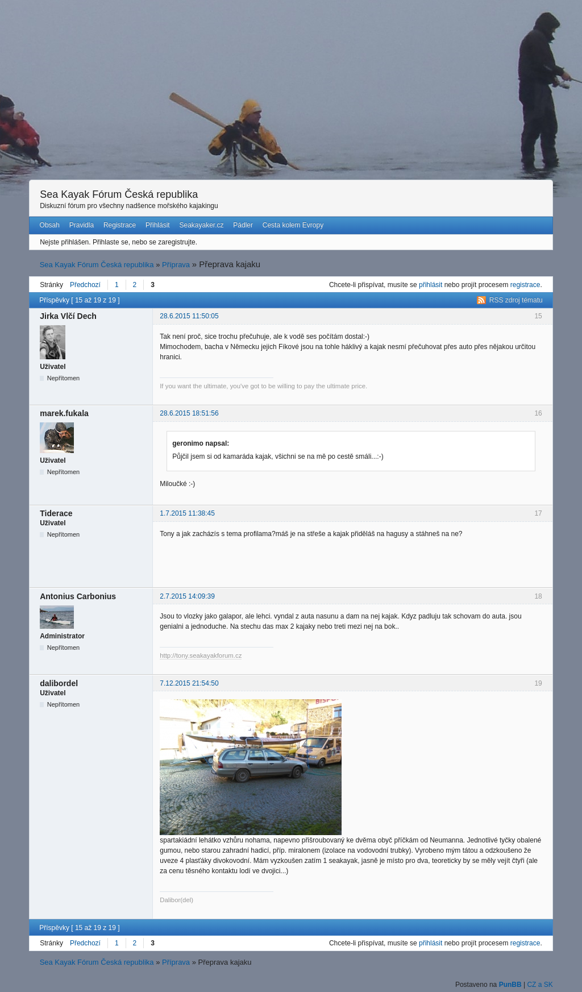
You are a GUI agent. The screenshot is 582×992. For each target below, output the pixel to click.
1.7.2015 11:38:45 (187, 513)
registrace (525, 285)
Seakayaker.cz (201, 225)
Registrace (119, 225)
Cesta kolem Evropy (293, 225)
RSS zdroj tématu (516, 300)
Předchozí (85, 285)
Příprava (176, 264)
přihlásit (430, 285)
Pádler (243, 225)
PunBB (510, 985)
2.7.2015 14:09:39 (187, 596)
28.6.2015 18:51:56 (189, 413)
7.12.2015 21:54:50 (189, 683)
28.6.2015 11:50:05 (189, 316)
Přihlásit (158, 225)
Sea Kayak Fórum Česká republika (119, 194)
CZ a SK (539, 985)
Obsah (50, 225)
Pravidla (81, 225)
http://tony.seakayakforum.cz (201, 655)
